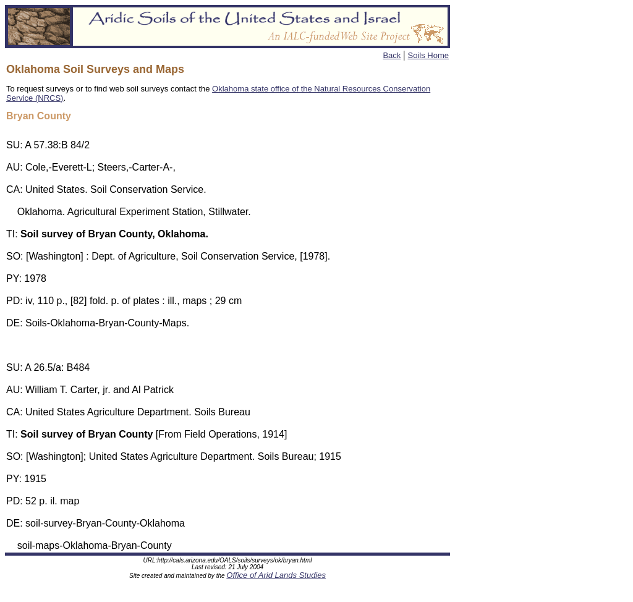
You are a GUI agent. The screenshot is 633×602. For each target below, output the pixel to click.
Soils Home (428, 55)
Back (392, 55)
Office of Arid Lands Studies (276, 577)
